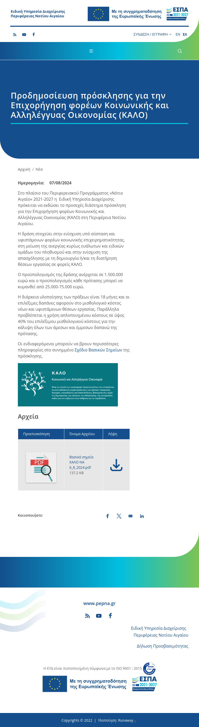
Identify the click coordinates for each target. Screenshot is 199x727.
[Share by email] (130, 516)
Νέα (39, 169)
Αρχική (24, 169)
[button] (68, 386)
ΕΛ (185, 34)
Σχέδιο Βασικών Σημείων (98, 350)
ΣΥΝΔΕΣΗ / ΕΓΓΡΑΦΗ (152, 34)
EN (178, 34)
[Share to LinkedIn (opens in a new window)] (142, 516)
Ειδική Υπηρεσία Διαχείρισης (158, 628)
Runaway (127, 720)
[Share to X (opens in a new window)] (119, 516)
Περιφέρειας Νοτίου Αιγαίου (161, 635)
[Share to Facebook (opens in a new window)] (107, 516)
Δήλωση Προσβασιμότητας (162, 646)
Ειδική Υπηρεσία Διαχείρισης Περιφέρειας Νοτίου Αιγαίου (38, 14)
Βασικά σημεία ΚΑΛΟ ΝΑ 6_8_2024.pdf (81, 462)
